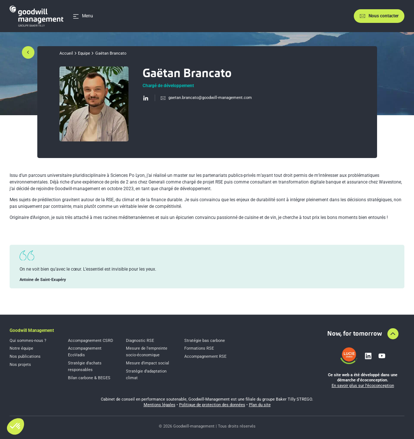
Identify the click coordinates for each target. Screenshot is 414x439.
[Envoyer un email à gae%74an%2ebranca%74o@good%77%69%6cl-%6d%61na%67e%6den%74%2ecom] (203, 98)
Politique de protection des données (212, 404)
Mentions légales (159, 404)
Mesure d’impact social (147, 363)
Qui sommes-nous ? (28, 340)
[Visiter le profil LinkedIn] (146, 98)
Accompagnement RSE (205, 356)
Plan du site (260, 404)
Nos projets (20, 364)
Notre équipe (21, 348)
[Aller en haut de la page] (392, 333)
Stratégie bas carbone (204, 340)
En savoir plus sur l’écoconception (363, 385)
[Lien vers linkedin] (368, 356)
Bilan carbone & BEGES (89, 377)
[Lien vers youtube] (382, 356)
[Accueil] (37, 16)
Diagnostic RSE (140, 340)
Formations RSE (199, 348)
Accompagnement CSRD (90, 340)
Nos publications (25, 356)
